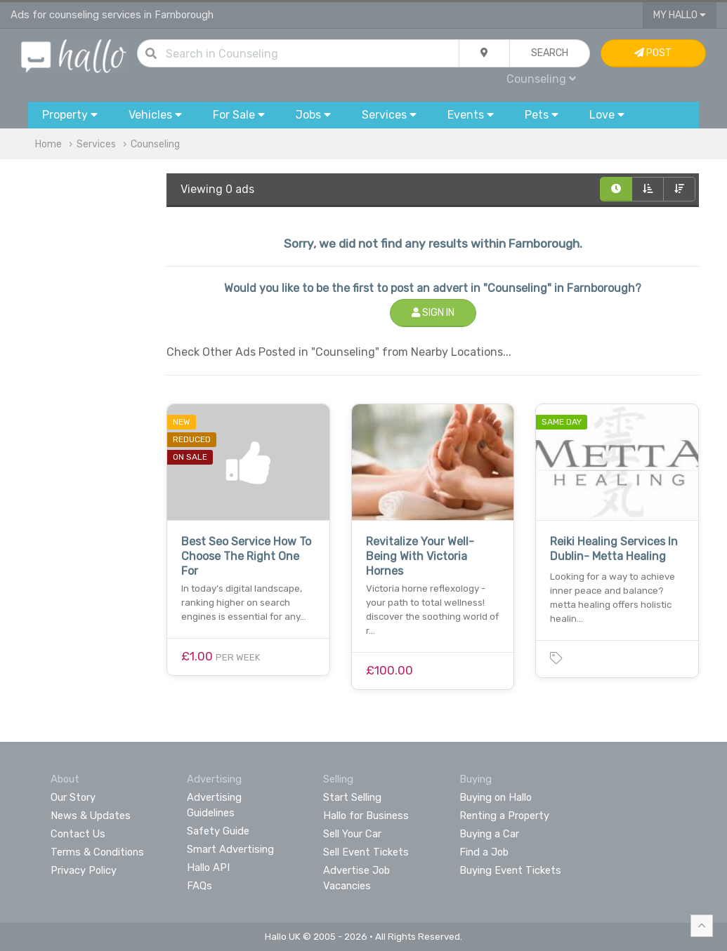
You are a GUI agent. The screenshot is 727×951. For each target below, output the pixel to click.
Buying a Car (489, 833)
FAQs (199, 885)
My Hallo (679, 15)
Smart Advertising (230, 849)
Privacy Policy (84, 870)
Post (653, 53)
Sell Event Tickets (366, 852)
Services (96, 144)
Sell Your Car (352, 833)
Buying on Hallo (495, 797)
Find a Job (484, 852)
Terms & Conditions (97, 852)
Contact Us (78, 833)
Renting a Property (504, 815)
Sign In (433, 313)
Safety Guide (218, 831)
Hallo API (208, 867)
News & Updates (91, 815)
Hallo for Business (366, 815)
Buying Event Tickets (510, 870)
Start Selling (352, 797)
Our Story (73, 797)
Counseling (541, 79)
